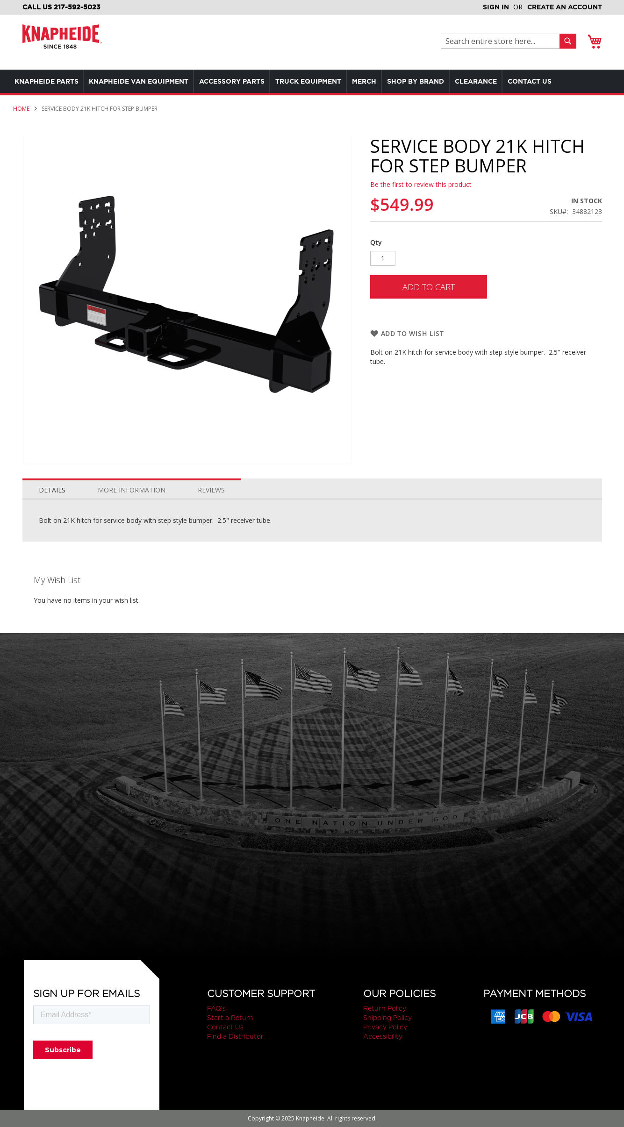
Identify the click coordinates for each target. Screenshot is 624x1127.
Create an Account (564, 7)
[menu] (312, 81)
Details (52, 489)
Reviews (211, 489)
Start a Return (230, 1017)
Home (21, 109)
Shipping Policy (387, 1017)
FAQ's (216, 1008)
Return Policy (384, 1008)
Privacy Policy (385, 1027)
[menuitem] (48, 81)
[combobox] (503, 41)
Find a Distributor (235, 1036)
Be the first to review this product (421, 184)
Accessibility (382, 1036)
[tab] (52, 487)
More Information (131, 489)
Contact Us (225, 1027)
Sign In (496, 7)
